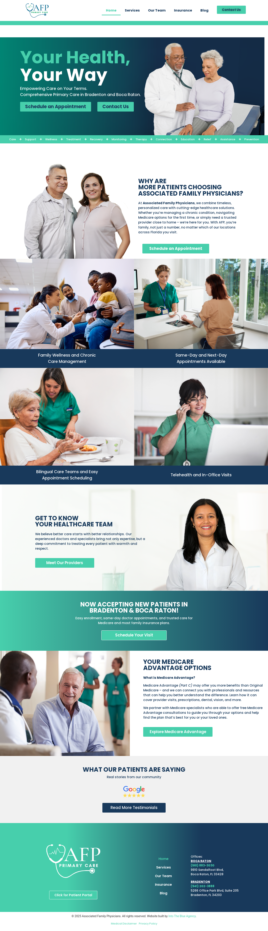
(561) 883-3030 (202, 866)
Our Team (157, 10)
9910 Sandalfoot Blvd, (207, 870)
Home (111, 10)
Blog (204, 10)
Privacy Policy (148, 924)
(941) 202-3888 (202, 886)
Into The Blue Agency (182, 916)
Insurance (183, 10)
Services (132, 10)
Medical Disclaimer (125, 924)
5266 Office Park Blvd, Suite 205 (215, 891)
